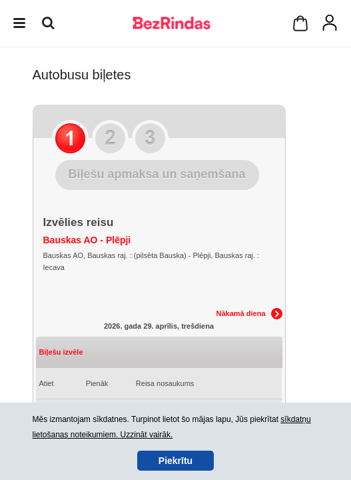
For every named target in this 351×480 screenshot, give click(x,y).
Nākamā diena (241, 313)
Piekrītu (175, 460)
